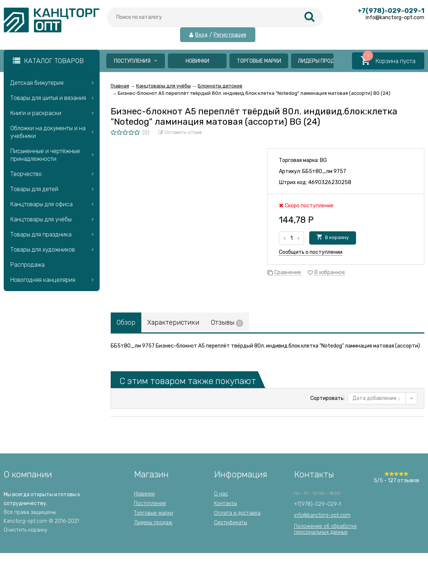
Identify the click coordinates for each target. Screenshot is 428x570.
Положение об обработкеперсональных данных (325, 529)
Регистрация (230, 35)
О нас (221, 494)
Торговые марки (259, 61)
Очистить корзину (25, 530)
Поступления (135, 61)
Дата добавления (376, 398)
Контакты (225, 503)
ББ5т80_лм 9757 (324, 171)
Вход (201, 35)
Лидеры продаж (320, 61)
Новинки (197, 61)
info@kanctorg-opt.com (322, 515)
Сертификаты (230, 522)
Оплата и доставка (237, 513)
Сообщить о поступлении (310, 252)
